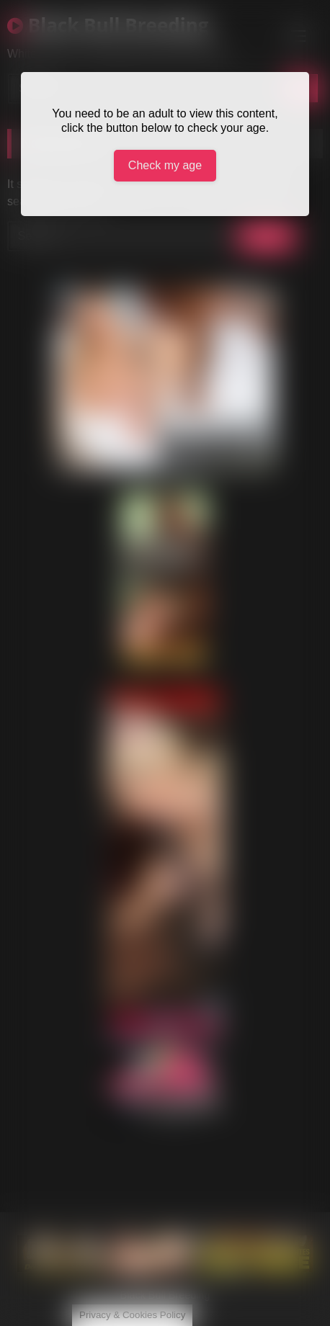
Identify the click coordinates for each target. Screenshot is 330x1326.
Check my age (165, 165)
